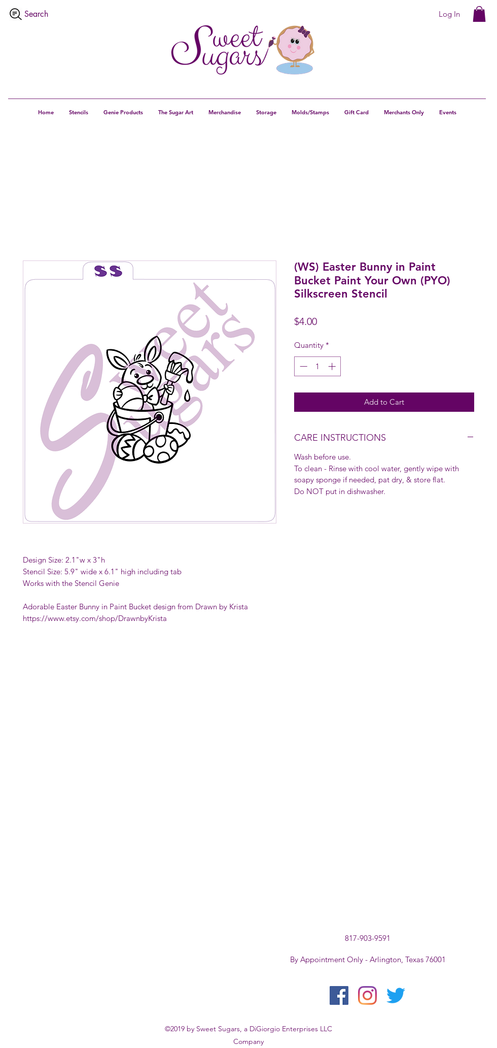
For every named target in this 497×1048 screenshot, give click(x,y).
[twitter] (395, 995)
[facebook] (339, 995)
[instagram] (367, 995)
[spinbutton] (317, 366)
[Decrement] (302, 366)
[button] (479, 14)
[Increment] (333, 366)
